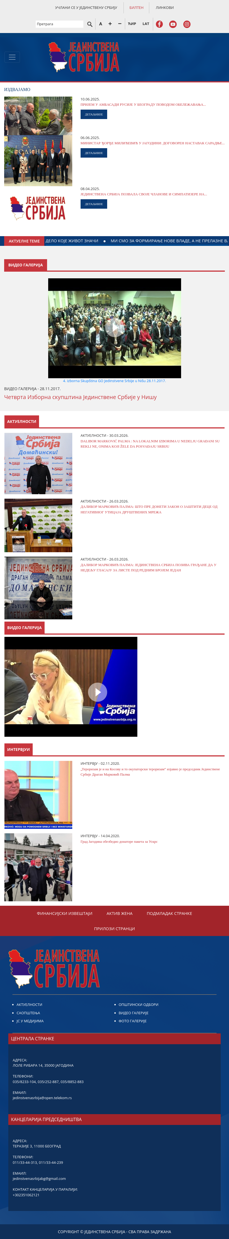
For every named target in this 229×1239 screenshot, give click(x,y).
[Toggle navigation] (12, 57)
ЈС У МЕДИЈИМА (30, 1020)
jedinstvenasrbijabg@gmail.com (39, 1178)
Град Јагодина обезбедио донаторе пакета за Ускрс (119, 841)
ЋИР (132, 23)
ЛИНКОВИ (165, 7)
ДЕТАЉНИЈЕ (94, 114)
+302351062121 (26, 1194)
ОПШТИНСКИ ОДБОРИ (139, 1004)
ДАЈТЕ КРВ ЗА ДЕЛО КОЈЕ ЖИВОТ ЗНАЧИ (91, 240)
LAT (146, 23)
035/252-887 (48, 1081)
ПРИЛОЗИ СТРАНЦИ (114, 928)
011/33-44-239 (51, 1162)
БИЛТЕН (136, 7)
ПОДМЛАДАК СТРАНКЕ (169, 913)
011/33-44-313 (25, 1162)
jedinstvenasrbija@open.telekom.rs (42, 1097)
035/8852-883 (72, 1081)
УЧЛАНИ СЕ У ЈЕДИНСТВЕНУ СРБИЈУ (86, 7)
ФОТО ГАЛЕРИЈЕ (133, 1020)
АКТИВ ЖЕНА (119, 913)
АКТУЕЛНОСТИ (29, 1004)
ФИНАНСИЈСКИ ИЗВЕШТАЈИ (64, 913)
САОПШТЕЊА (28, 1012)
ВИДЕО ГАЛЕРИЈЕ (134, 1012)
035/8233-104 (24, 1081)
